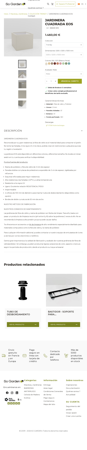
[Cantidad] (51, 81)
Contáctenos (49, 401)
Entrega (47, 385)
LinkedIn (17, 392)
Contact (31, 16)
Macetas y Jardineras (33, 385)
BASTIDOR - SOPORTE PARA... (61, 313)
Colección (49, 41)
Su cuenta (72, 402)
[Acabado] (64, 73)
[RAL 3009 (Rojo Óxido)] (55, 64)
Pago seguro (49, 398)
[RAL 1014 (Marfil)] (49, 64)
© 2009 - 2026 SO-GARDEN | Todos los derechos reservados (43, 431)
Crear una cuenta (73, 416)
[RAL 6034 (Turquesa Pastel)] (69, 64)
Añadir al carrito (70, 81)
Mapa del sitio (49, 404)
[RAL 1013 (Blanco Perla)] (46, 64)
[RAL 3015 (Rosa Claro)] (60, 64)
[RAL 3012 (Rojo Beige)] (57, 64)
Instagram (12, 392)
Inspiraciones (71, 385)
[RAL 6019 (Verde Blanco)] (63, 64)
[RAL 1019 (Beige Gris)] (52, 64)
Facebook (7, 392)
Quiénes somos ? (36, 8)
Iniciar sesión (71, 413)
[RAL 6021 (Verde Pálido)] (66, 64)
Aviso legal (48, 388)
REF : (48, 28)
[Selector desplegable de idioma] (82, 4)
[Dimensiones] (64, 54)
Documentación (73, 388)
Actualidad (70, 395)
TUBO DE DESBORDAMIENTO (18, 313)
